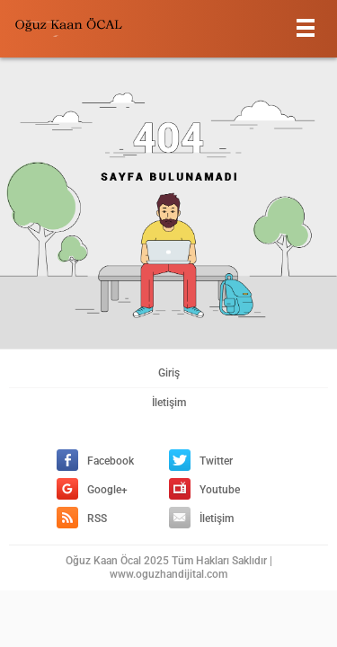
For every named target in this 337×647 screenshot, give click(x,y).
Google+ (92, 489)
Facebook (95, 461)
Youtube (204, 489)
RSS (82, 518)
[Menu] (305, 27)
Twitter (201, 461)
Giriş (169, 373)
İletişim (169, 402)
